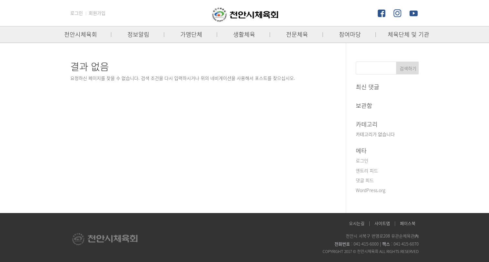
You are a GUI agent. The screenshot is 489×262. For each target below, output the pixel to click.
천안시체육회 (80, 34)
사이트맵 (382, 223)
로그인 (76, 13)
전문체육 (297, 34)
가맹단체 (191, 34)
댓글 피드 (365, 180)
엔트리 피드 (367, 170)
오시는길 (356, 223)
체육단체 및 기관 (408, 34)
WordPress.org (370, 190)
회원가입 (97, 13)
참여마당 (350, 34)
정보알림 (138, 34)
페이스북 (407, 223)
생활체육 (244, 34)
